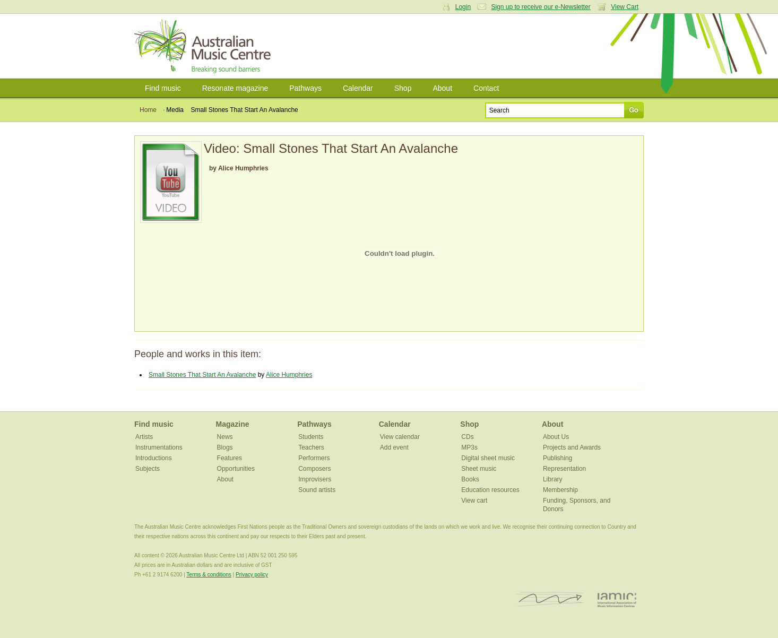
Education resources (490, 490)
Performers (314, 458)
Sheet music (478, 468)
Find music (163, 88)
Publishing (557, 458)
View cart (474, 500)
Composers (314, 468)
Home (148, 110)
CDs (467, 437)
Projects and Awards (572, 447)
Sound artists (316, 490)
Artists (144, 437)
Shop (403, 88)
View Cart (624, 7)
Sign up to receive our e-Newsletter (540, 7)
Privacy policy (252, 574)
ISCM (550, 599)
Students (310, 437)
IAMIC (616, 599)
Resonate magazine (235, 88)
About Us (556, 437)
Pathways (305, 88)
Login (463, 7)
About (442, 88)
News (225, 437)
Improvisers (314, 479)
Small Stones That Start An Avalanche (202, 374)
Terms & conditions (208, 574)
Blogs (225, 447)
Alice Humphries (289, 374)
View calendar (400, 437)
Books (470, 479)
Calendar (358, 88)
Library (553, 479)
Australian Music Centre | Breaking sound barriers (204, 46)
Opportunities (236, 468)
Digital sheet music (488, 458)
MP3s (469, 447)
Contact (486, 88)
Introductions (153, 458)
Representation (564, 468)
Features (229, 458)
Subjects (147, 468)
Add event (394, 447)
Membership (560, 490)
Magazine (232, 424)
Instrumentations (159, 447)
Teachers (311, 447)
